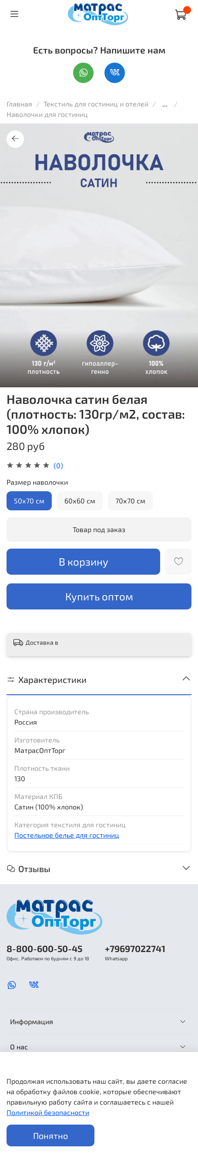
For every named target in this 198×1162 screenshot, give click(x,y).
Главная (19, 104)
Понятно (50, 1135)
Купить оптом (99, 596)
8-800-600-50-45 (44, 948)
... (165, 104)
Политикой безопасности (48, 1112)
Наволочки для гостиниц (47, 114)
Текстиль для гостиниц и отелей (97, 104)
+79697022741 (135, 948)
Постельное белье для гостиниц (66, 835)
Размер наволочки (37, 482)
